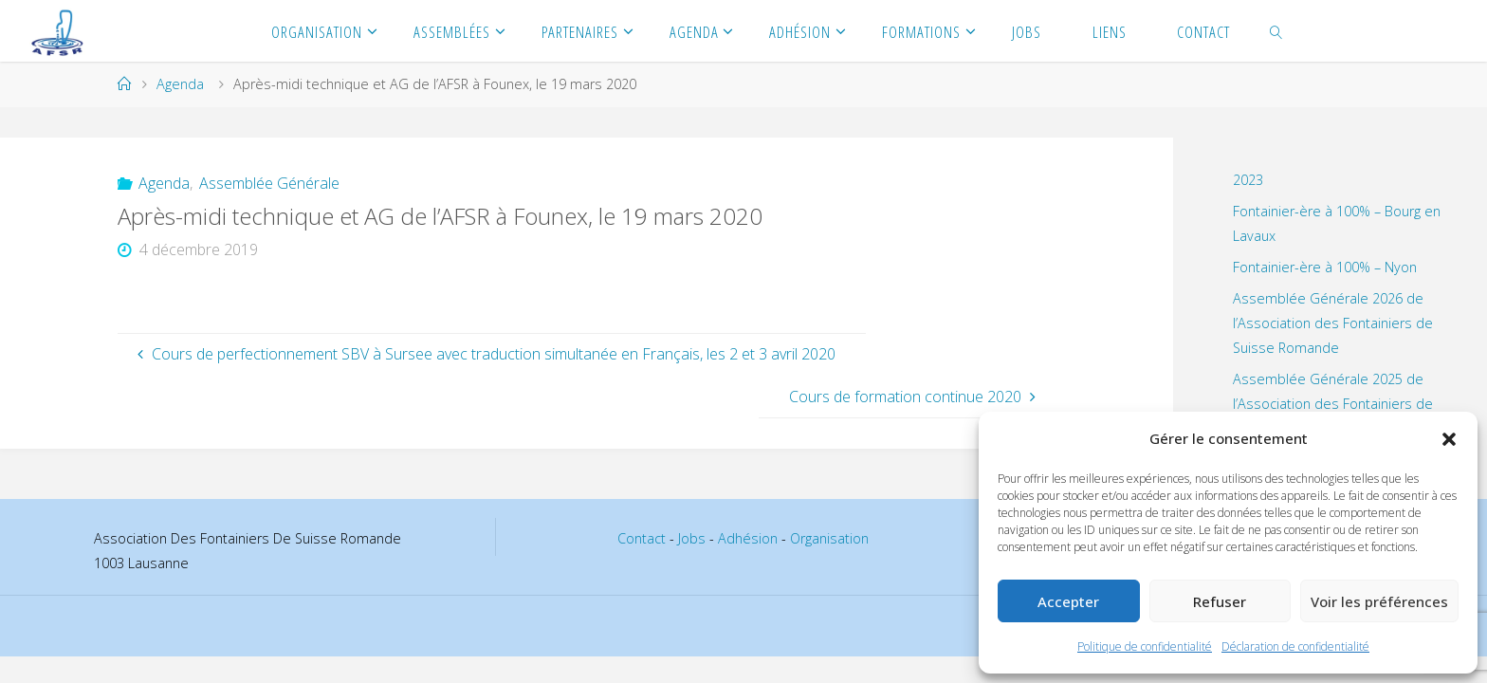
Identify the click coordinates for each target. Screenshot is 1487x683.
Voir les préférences (1379, 601)
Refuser (1219, 601)
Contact (641, 538)
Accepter (1068, 601)
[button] (1449, 439)
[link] (1276, 31)
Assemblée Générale (269, 183)
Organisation (829, 538)
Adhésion (748, 538)
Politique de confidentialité (1144, 646)
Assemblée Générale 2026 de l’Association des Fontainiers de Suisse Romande (1333, 323)
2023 (1248, 180)
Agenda (180, 84)
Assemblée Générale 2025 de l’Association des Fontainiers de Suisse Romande (1333, 403)
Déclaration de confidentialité (1295, 646)
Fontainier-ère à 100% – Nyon (1325, 267)
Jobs (692, 538)
